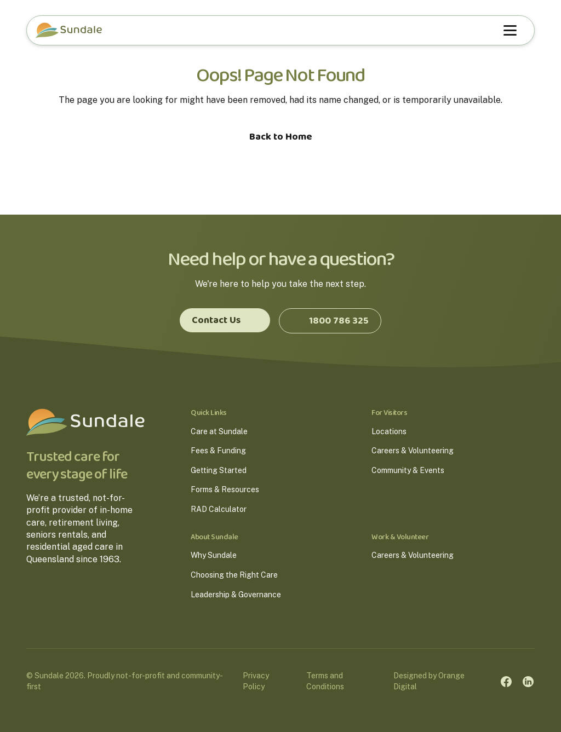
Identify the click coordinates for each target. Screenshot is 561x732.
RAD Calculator (219, 509)
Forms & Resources (225, 489)
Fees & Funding (218, 450)
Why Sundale (214, 555)
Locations (389, 431)
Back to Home (280, 137)
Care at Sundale (219, 431)
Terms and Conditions (325, 681)
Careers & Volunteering (412, 450)
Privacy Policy (256, 681)
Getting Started (219, 470)
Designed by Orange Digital (429, 681)
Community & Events (407, 470)
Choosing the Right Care (234, 574)
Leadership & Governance (236, 594)
